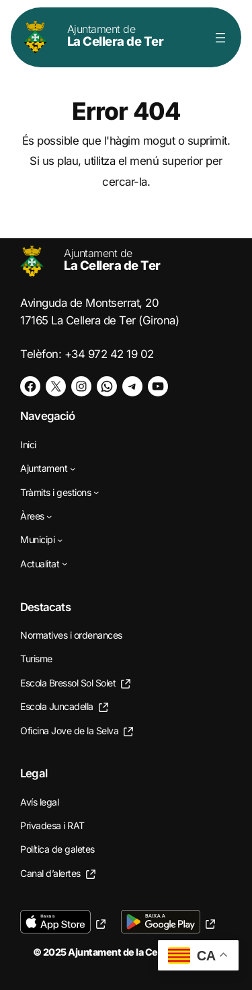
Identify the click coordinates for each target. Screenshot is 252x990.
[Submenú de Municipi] (59, 539)
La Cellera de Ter (115, 35)
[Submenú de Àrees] (49, 515)
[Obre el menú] (220, 38)
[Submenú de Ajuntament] (72, 468)
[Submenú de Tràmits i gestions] (96, 492)
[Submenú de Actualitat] (64, 563)
